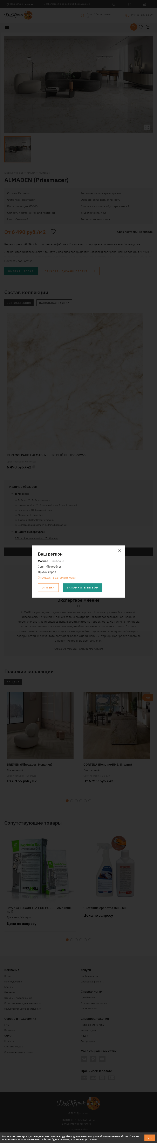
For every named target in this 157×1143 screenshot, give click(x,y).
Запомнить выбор (82, 587)
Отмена (48, 587)
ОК (150, 1137)
